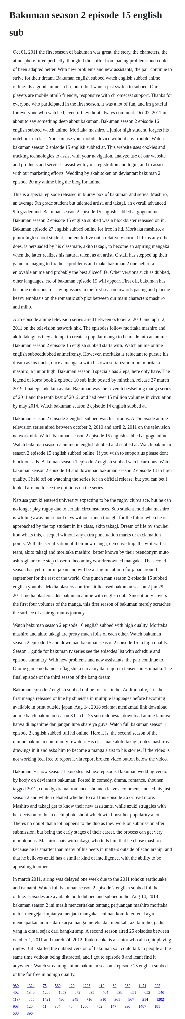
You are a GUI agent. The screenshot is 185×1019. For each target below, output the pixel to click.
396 (30, 1013)
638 (119, 992)
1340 (30, 992)
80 (114, 986)
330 (127, 1006)
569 (57, 986)
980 (16, 986)
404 (105, 992)
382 (127, 986)
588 (16, 1013)
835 (91, 992)
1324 (30, 986)
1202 (160, 999)
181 (157, 1006)
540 (161, 992)
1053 (62, 992)
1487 (142, 1006)
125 (30, 1006)
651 (133, 992)
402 (16, 992)
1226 (86, 986)
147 (113, 1006)
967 (131, 999)
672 (77, 992)
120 (71, 986)
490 (61, 999)
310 (103, 999)
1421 (46, 999)
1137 (16, 999)
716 (89, 999)
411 (43, 1006)
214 (145, 999)
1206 (46, 992)
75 (44, 986)
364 (57, 1006)
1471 (142, 986)
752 (99, 1006)
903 (157, 986)
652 (147, 992)
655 (31, 999)
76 (71, 1006)
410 (101, 986)
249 (75, 999)
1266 (84, 1006)
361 (117, 999)
